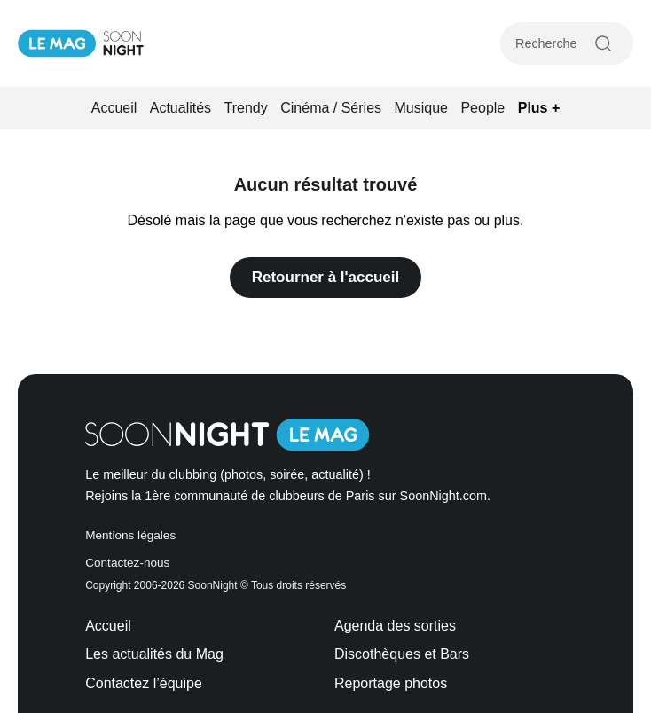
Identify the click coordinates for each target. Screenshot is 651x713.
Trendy (246, 107)
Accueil (114, 107)
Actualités (180, 107)
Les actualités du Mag (154, 654)
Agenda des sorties (395, 625)
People (482, 107)
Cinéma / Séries (330, 107)
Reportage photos (390, 683)
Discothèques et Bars (401, 654)
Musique (421, 107)
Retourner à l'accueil (326, 277)
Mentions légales (130, 535)
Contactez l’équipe (143, 683)
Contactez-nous (127, 562)
